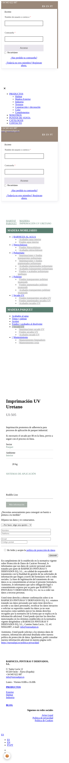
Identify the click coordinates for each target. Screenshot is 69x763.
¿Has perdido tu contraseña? (24, 57)
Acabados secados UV (29, 303)
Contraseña (10, 33)
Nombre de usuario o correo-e (18, 17)
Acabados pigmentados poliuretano (36, 266)
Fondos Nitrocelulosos (29, 247)
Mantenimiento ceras (29, 342)
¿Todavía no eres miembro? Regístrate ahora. (24, 64)
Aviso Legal (47, 715)
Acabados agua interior (30, 239)
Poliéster (18, 276)
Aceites (15, 321)
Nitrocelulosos (20, 244)
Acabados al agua (20, 316)
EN (8, 742)
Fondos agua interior (29, 242)
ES (2, 734)
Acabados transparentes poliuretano (36, 268)
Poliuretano (19, 252)
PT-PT (10, 745)
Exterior (10, 692)
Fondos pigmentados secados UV (35, 300)
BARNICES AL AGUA (25, 237)
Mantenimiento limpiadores (32, 340)
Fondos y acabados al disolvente (27, 324)
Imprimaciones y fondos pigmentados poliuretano (30, 262)
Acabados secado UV (29, 334)
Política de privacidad (43, 718)
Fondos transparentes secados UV (35, 298)
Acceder (53, 11)
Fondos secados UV (28, 332)
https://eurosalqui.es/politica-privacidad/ (20, 642)
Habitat (11, 221)
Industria (10, 697)
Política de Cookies (44, 720)
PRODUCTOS (13, 687)
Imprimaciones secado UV (31, 329)
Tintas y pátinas (19, 318)
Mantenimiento (21, 337)
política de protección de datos (40, 550)
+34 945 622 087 (14, 674)
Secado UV (19, 295)
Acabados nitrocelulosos (30, 250)
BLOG (9, 705)
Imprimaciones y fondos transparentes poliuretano (30, 256)
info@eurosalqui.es (29, 627)
